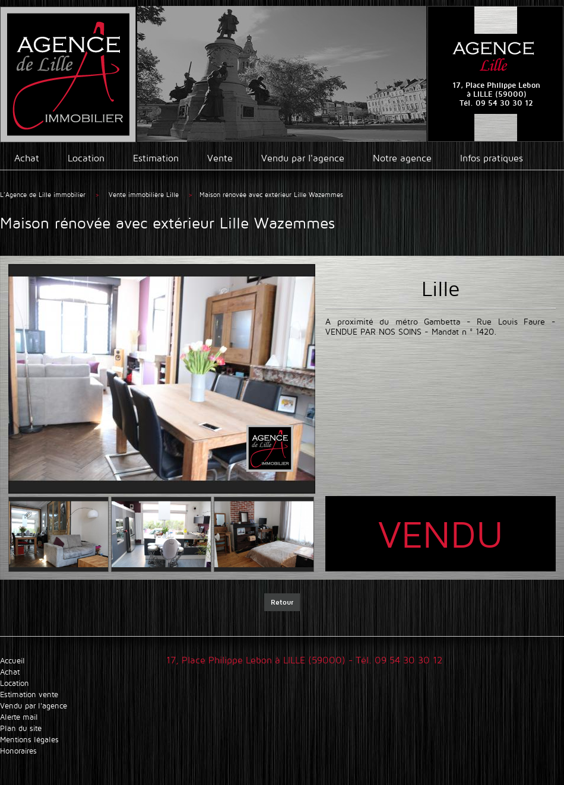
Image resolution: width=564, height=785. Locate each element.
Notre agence (402, 158)
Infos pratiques (491, 158)
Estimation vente (29, 694)
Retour (282, 602)
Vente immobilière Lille (145, 194)
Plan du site (21, 728)
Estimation (156, 158)
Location (86, 158)
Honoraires (18, 750)
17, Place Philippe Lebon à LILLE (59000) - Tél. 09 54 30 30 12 (304, 660)
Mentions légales (29, 739)
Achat (26, 158)
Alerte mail (19, 717)
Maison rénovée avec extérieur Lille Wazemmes (271, 194)
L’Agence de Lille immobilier (42, 194)
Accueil (12, 660)
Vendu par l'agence (302, 158)
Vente (220, 158)
